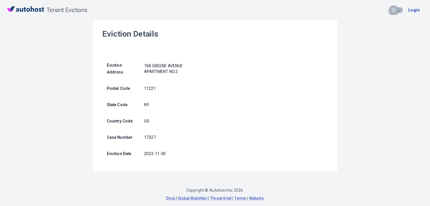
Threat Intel (220, 198)
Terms (240, 198)
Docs (170, 198)
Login (414, 10)
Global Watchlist (192, 198)
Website (256, 198)
